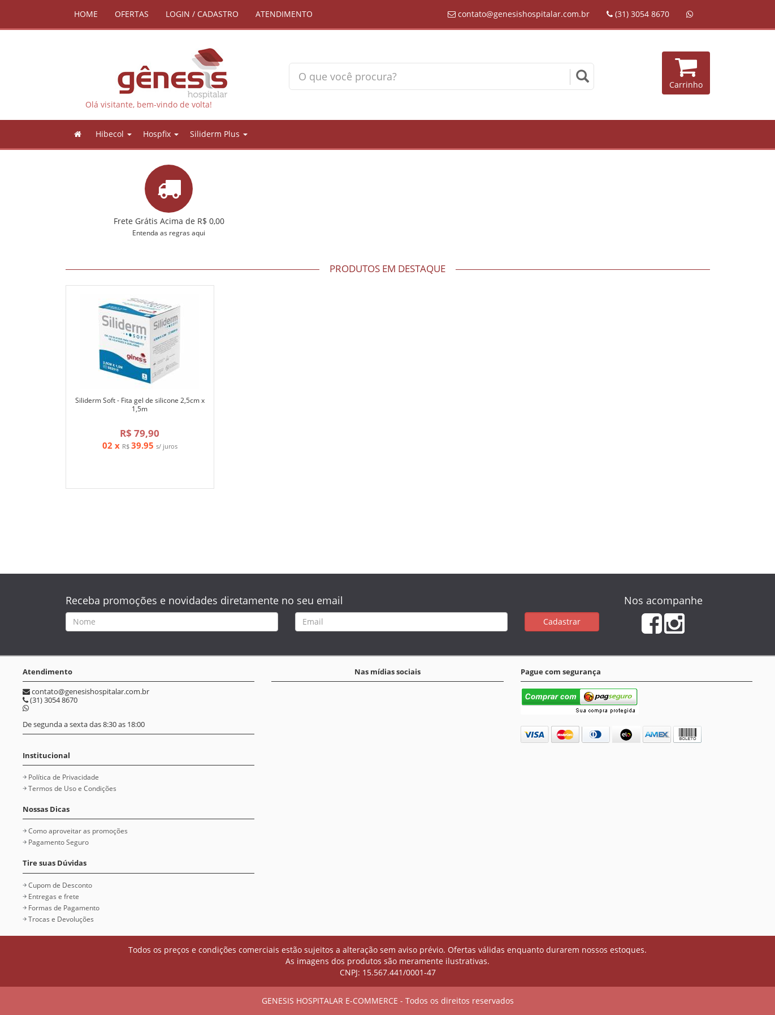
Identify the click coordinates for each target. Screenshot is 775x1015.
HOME (86, 13)
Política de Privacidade (63, 777)
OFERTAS (132, 13)
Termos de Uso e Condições (72, 788)
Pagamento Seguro (58, 842)
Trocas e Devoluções (61, 919)
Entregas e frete (53, 896)
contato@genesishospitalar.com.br (519, 13)
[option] (140, 395)
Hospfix (161, 133)
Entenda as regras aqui (168, 232)
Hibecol (114, 133)
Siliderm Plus (219, 133)
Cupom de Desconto (60, 885)
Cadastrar (562, 621)
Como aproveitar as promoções (78, 831)
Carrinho (686, 72)
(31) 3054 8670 (638, 13)
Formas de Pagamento (63, 908)
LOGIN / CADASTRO (202, 13)
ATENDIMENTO (284, 13)
